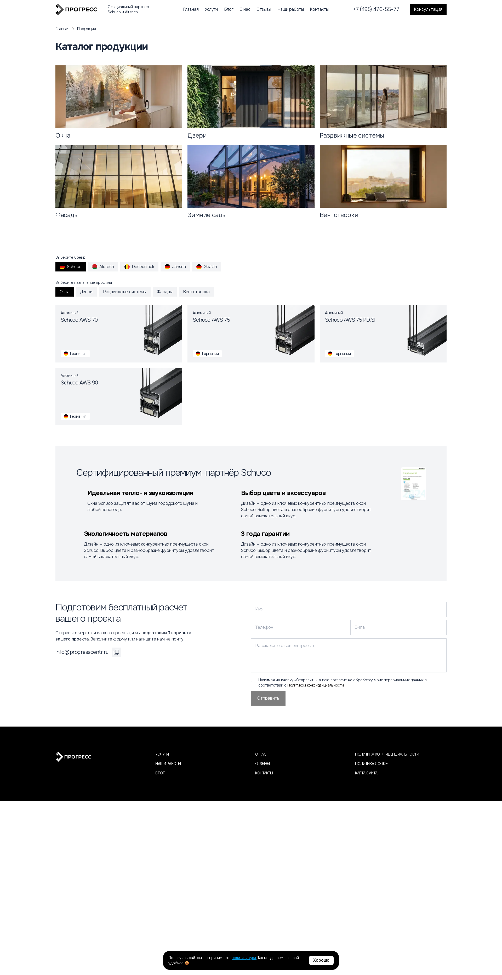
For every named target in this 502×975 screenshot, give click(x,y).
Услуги (211, 9)
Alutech (103, 266)
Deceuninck (139, 266)
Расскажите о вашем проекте (285, 645)
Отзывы (263, 9)
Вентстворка (196, 291)
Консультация (428, 9)
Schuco (71, 266)
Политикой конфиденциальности (315, 685)
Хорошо (321, 960)
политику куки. (244, 957)
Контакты (319, 9)
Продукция (86, 28)
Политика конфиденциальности (387, 754)
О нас (244, 9)
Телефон (264, 627)
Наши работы (290, 9)
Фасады (165, 291)
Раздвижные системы (124, 291)
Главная (190, 9)
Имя (259, 609)
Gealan (206, 266)
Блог (228, 9)
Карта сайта (366, 773)
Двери (86, 291)
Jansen (175, 266)
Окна (65, 291)
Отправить (268, 698)
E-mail (360, 627)
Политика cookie (371, 763)
